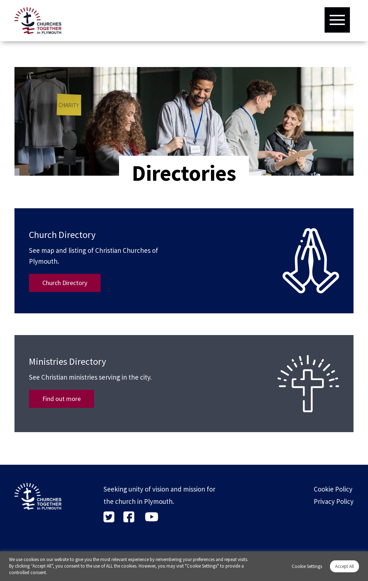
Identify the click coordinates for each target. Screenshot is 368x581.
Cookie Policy (333, 489)
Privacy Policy (334, 501)
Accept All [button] (344, 566)
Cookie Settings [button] (307, 566)
